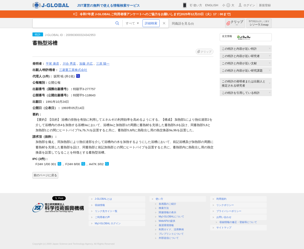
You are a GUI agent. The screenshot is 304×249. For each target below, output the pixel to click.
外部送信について (169, 238)
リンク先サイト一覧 (106, 211)
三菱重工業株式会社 (73, 70)
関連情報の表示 (167, 212)
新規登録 (265, 5)
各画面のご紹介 (167, 203)
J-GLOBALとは (103, 198)
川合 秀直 (69, 63)
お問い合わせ (223, 217)
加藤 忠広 (86, 63)
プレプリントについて (171, 233)
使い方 (197, 5)
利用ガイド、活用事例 (171, 229)
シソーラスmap (259, 23)
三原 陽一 (102, 63)
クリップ (237, 23)
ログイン (249, 5)
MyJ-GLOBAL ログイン (108, 223)
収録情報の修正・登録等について (238, 222)
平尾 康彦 (52, 63)
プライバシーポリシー (228, 211)
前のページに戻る (45, 175)
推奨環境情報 (166, 225)
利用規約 (221, 198)
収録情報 (100, 205)
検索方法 (164, 208)
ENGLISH (211, 5)
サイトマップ (223, 227)
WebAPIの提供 (167, 220)
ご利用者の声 (102, 217)
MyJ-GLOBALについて (171, 216)
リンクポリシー (225, 205)
